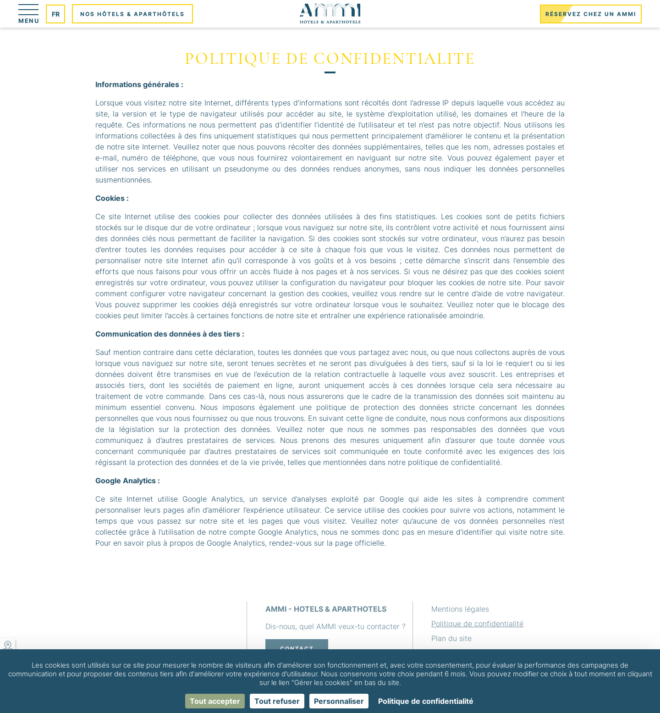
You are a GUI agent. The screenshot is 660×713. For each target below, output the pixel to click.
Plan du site (451, 638)
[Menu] (28, 13)
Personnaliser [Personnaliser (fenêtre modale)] (339, 701)
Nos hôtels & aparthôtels (132, 14)
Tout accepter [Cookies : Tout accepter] (215, 701)
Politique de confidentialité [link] (425, 701)
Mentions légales (460, 609)
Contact (297, 648)
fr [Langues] (56, 14)
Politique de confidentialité (477, 623)
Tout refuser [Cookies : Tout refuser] (277, 701)
